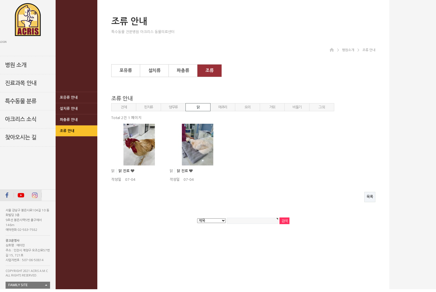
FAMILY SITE (18, 285)
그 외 (321, 107)
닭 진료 (124, 171)
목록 (369, 197)
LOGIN (3, 42)
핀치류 (148, 107)
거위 (272, 107)
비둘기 (297, 107)
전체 (124, 107)
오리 (247, 107)
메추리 (222, 107)
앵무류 (173, 107)
